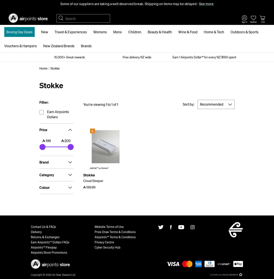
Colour (56, 187)
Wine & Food (187, 32)
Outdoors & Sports (245, 32)
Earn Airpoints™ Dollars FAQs (50, 242)
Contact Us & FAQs (43, 227)
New (44, 32)
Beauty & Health (160, 32)
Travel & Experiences (71, 32)
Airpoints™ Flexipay (44, 247)
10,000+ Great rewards (69, 57)
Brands (86, 46)
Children (134, 32)
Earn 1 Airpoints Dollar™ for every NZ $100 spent (204, 57)
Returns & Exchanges (45, 237)
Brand (56, 162)
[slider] (42, 147)
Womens (100, 32)
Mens (117, 32)
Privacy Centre (104, 242)
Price (56, 129)
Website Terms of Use (109, 227)
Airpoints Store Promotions (49, 252)
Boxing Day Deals (19, 32)
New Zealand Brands (58, 46)
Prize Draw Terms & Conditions (115, 232)
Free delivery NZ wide (137, 57)
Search (61, 18)
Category (56, 174)
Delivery (36, 232)
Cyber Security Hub (107, 247)
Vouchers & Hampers (20, 46)
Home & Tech (214, 32)
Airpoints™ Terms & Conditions (115, 237)
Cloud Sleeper (93, 181)
